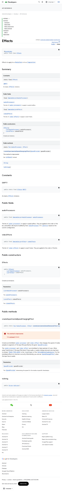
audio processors (15, 105)
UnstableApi (8, 51)
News (3, 424)
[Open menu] (2, 2)
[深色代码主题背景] (59, 188)
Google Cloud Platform (8, 471)
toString (6, 167)
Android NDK (25, 449)
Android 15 (5, 436)
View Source (55, 42)
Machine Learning (26, 416)
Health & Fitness (26, 419)
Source (4, 421)
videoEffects (8, 114)
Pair (9, 147)
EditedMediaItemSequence (46, 352)
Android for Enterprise (8, 416)
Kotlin (53, 44)
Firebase (4, 468)
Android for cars (46, 421)
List (7, 129)
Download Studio (26, 446)
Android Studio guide (27, 438)
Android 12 (5, 444)
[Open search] (39, 2)
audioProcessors (9, 102)
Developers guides (27, 441)
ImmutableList (12, 98)
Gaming (24, 414)
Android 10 (5, 450)
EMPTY (5, 84)
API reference (7, 8)
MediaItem (18, 62)
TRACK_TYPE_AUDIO (14, 352)
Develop (16, 14)
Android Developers (7, 14)
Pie (2, 452)
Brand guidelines (17, 479)
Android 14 (5, 439)
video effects (14, 117)
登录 (59, 2)
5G (23, 427)
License (9, 479)
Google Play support (47, 442)
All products (5, 474)
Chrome (4, 466)
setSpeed (9, 157)
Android (4, 414)
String (6, 163)
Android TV (45, 424)
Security (4, 419)
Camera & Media (26, 421)
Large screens (45, 414)
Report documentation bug (49, 439)
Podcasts (4, 429)
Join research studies (47, 444)
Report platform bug (47, 436)
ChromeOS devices (47, 419)
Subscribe (23, 484)
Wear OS (44, 416)
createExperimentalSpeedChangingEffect (17, 151)
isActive (45, 225)
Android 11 (5, 447)
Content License (48, 395)
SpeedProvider (35, 151)
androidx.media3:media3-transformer (50, 40)
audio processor (21, 343)
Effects (19, 53)
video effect (34, 343)
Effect (19, 109)
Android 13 (5, 442)
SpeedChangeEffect (48, 354)
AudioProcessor (22, 98)
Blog (3, 427)
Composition (31, 62)
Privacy (24, 424)
